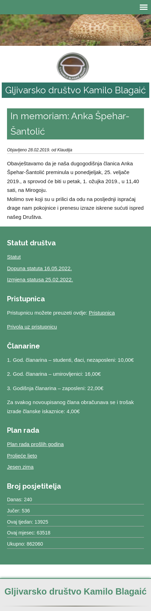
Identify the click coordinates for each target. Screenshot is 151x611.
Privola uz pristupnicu (32, 327)
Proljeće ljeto (22, 456)
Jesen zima (20, 467)
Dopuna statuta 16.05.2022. (39, 268)
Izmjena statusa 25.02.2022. (40, 279)
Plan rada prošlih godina (35, 444)
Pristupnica (102, 313)
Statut (14, 257)
